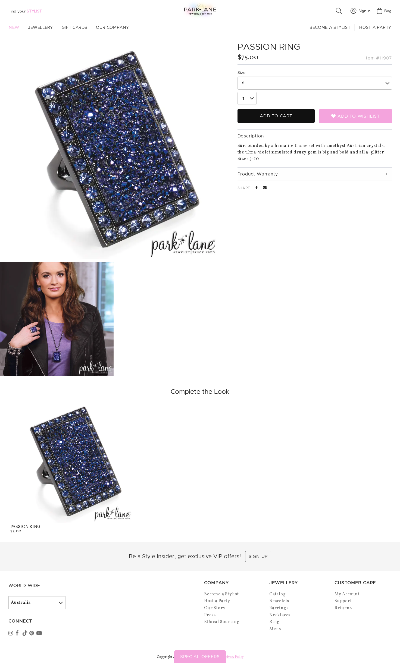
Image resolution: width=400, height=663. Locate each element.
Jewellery (40, 27)
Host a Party (375, 27)
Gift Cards (74, 27)
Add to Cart (276, 116)
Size (242, 72)
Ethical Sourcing (222, 622)
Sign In (360, 11)
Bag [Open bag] (384, 11)
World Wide (24, 585)
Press (210, 615)
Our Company (112, 27)
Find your (25, 11)
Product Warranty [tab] (258, 174)
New (14, 27)
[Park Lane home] (200, 11)
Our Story (215, 608)
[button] (340, 11)
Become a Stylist (330, 27)
